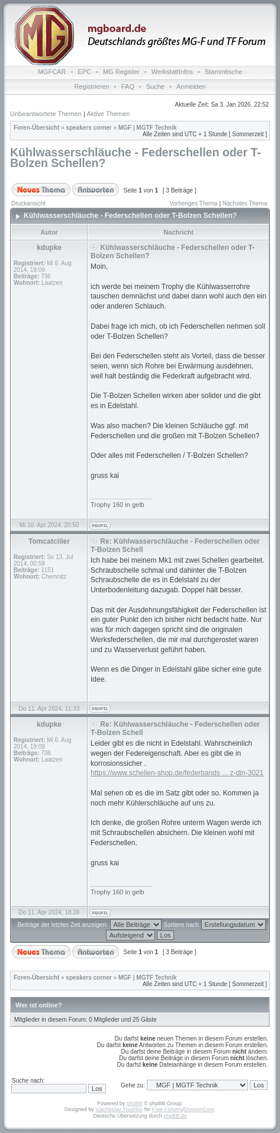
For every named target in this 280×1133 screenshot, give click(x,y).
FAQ (127, 86)
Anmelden (191, 86)
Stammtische (224, 71)
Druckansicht (28, 203)
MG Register (121, 71)
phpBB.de (175, 1116)
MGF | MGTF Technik (147, 127)
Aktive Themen (108, 113)
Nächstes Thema (245, 203)
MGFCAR (52, 71)
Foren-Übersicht (36, 127)
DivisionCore (199, 1109)
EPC (84, 71)
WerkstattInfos (172, 71)
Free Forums (167, 1109)
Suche (155, 86)
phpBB (135, 1103)
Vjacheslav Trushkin (119, 1109)
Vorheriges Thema (193, 203)
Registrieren (92, 86)
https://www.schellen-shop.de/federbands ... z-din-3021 (177, 773)
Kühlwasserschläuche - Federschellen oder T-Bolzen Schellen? (135, 157)
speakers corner (88, 127)
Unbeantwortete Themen (46, 113)
